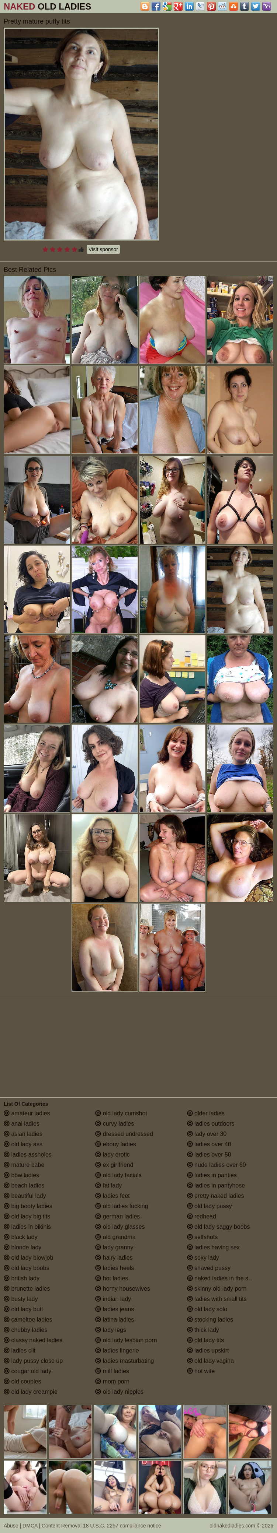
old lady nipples (119, 1392)
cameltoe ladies (28, 1319)
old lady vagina (210, 1361)
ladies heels (114, 1268)
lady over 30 (207, 1134)
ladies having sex (213, 1247)
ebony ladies (115, 1144)
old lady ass (23, 1144)
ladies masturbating (124, 1361)
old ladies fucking (121, 1206)
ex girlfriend (114, 1165)
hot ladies (111, 1278)
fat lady (108, 1185)
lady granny (114, 1247)
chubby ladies (25, 1330)
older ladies (206, 1113)
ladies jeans (114, 1309)
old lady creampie (31, 1392)
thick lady (203, 1330)
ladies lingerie (117, 1350)
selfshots (202, 1237)
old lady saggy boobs (218, 1227)
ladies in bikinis (27, 1227)
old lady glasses (120, 1227)
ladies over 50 (209, 1154)
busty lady (21, 1299)
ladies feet (112, 1196)
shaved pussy (209, 1268)
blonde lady (22, 1247)
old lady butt (23, 1309)
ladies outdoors (211, 1123)
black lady (21, 1237)
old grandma (115, 1237)
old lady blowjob (28, 1258)
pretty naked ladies (215, 1196)
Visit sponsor (103, 249)
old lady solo (207, 1309)
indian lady (113, 1299)
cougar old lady (27, 1371)
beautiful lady (25, 1196)
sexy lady (203, 1258)
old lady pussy (209, 1206)
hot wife (201, 1371)
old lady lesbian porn (126, 1340)
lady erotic (112, 1154)
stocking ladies (210, 1319)
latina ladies (114, 1319)
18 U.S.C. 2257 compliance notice (122, 1526)
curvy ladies (114, 1123)
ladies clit (19, 1350)
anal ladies (21, 1123)
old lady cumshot (121, 1113)
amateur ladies (27, 1113)
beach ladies (24, 1185)
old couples (22, 1381)
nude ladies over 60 (216, 1165)
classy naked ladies (33, 1340)
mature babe (24, 1165)
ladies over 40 (209, 1144)
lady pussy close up (33, 1361)
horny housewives (122, 1288)
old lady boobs (26, 1268)
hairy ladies (113, 1258)
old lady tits (205, 1340)
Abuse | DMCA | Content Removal (43, 1526)
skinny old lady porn (217, 1288)
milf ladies (112, 1371)
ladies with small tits (217, 1299)
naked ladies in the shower (225, 1278)
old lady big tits (27, 1216)
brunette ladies (27, 1288)
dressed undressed (124, 1134)
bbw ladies (21, 1175)
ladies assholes (28, 1154)
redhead (201, 1216)
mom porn (112, 1381)
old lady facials (118, 1175)
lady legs (110, 1330)
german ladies (117, 1216)
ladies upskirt (208, 1350)
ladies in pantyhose (216, 1185)
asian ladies (23, 1134)
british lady (21, 1278)
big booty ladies (28, 1206)
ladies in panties (212, 1175)
